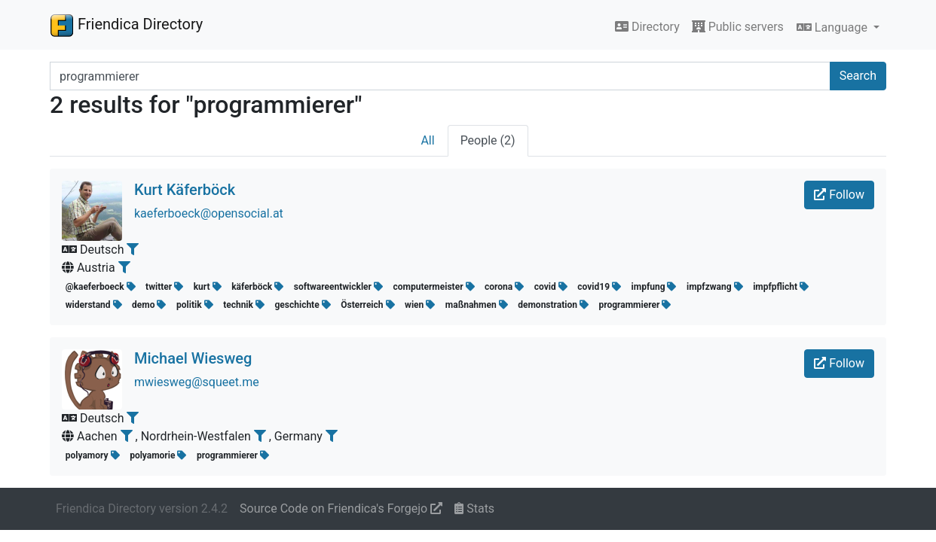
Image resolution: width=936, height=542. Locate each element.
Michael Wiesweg (193, 358)
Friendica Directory (126, 25)
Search (858, 76)
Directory (647, 27)
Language (833, 27)
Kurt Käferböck (184, 190)
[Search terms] (440, 76)
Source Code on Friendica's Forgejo (341, 508)
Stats (474, 508)
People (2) (487, 140)
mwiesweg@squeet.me (196, 382)
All (427, 140)
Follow (839, 194)
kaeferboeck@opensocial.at (208, 213)
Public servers (738, 27)
